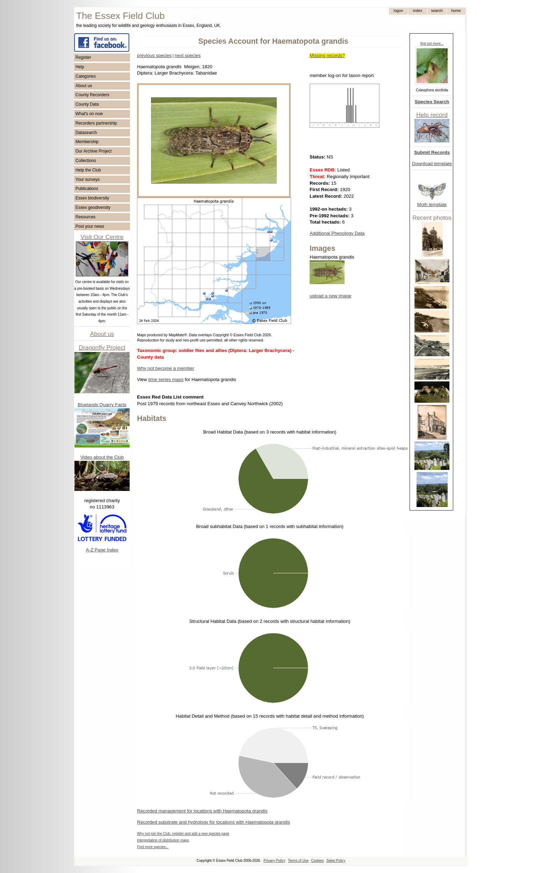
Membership (87, 141)
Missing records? (327, 55)
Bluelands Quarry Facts (102, 404)
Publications (86, 188)
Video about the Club (102, 457)
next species (188, 55)
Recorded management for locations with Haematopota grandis (202, 811)
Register (83, 57)
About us (83, 85)
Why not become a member (165, 368)
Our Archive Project (93, 151)
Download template (432, 163)
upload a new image (330, 295)
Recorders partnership (96, 123)
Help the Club (88, 170)
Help (79, 66)
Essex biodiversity (92, 198)
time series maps (165, 379)
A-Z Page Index (102, 549)
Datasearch (86, 132)
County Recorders (92, 94)
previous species (154, 55)
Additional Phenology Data (337, 233)
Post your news (89, 226)
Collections (85, 160)
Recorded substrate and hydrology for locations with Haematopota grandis (213, 822)
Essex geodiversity (92, 207)
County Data (87, 104)
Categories (85, 76)
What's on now (89, 113)
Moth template (432, 204)
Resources (85, 216)
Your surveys (87, 179)
